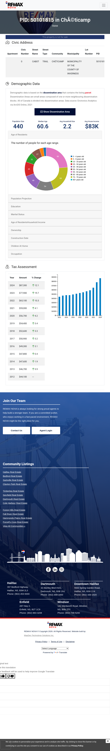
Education (16, 206)
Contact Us (16, 430)
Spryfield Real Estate (13, 495)
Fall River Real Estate (13, 514)
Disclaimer (70, 641)
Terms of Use (56, 641)
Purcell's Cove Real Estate (15, 522)
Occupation (16, 254)
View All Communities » (14, 526)
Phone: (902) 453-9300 (18, 594)
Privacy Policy (77, 746)
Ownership (16, 230)
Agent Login (46, 430)
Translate (60, 652)
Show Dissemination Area (55, 111)
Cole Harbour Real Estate (15, 503)
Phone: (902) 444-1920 (85, 594)
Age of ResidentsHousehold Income (28, 222)
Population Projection (21, 198)
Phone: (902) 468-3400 (52, 594)
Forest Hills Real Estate (14, 510)
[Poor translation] (10, 676)
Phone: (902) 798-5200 (69, 613)
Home (55, 26)
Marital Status (17, 214)
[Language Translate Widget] (55, 648)
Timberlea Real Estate (13, 491)
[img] (108, 741)
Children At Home (19, 246)
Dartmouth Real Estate (14, 499)
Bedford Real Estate (12, 476)
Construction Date (19, 238)
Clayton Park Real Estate (15, 484)
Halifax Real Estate (12, 472)
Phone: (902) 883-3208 (31, 613)
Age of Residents (19, 134)
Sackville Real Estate (13, 480)
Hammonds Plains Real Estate (17, 518)
